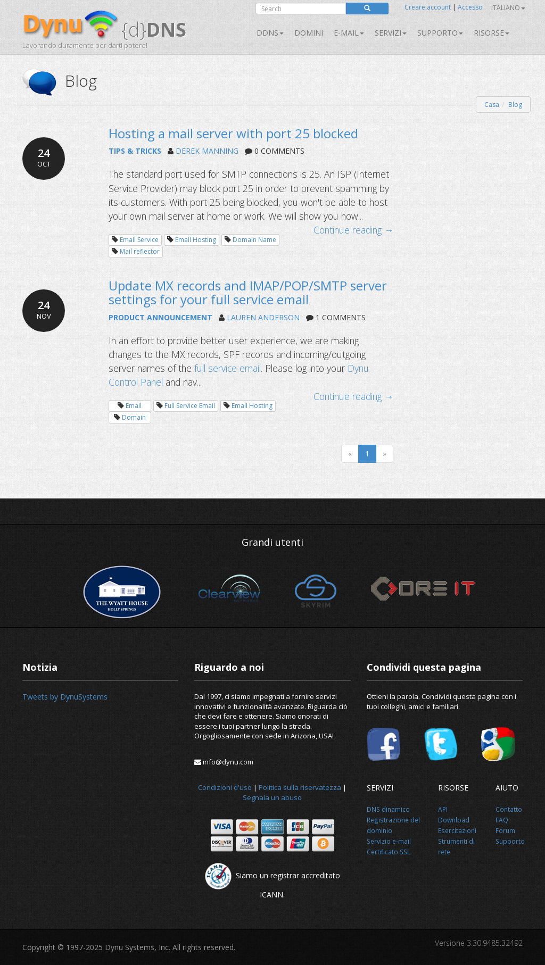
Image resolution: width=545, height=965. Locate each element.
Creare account (427, 7)
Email (134, 405)
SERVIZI (391, 33)
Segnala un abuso (272, 797)
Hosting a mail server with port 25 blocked (233, 133)
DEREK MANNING (207, 151)
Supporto (440, 33)
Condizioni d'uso (225, 787)
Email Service (139, 239)
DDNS (270, 33)
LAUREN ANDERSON (263, 317)
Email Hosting (195, 239)
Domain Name (254, 239)
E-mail (349, 33)
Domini (308, 33)
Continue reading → (353, 229)
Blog (515, 104)
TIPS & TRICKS (135, 151)
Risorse (491, 33)
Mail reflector (140, 251)
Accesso (470, 7)
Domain (134, 417)
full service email (227, 368)
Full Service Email (189, 405)
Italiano (508, 7)
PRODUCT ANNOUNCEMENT (160, 317)
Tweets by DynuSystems (65, 697)
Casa (491, 104)
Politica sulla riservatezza (300, 787)
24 (43, 157)
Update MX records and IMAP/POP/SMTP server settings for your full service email (248, 292)
